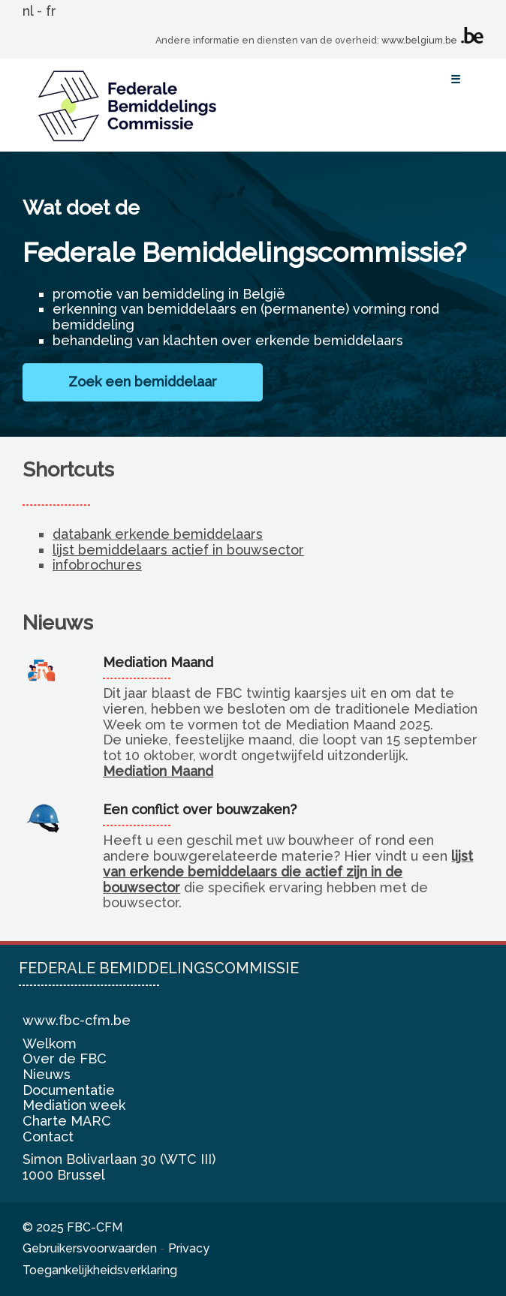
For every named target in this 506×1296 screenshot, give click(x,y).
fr (51, 11)
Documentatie (69, 1090)
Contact (48, 1136)
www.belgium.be (419, 40)
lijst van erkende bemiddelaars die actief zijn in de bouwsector (288, 871)
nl (28, 11)
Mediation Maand (158, 771)
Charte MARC (67, 1121)
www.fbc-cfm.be (77, 1020)
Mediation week (74, 1105)
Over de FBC (65, 1058)
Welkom (50, 1043)
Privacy (188, 1248)
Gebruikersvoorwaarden (90, 1248)
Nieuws (47, 1074)
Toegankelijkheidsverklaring (100, 1270)
